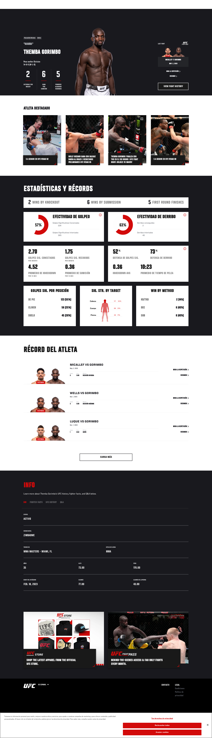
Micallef (77, 365)
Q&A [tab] (62, 502)
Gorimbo (96, 365)
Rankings (32, 10)
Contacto (165, 685)
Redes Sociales (159, 10)
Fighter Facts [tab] (36, 502)
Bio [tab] (25, 502)
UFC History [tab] (51, 502)
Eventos (21, 10)
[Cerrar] (208, 725)
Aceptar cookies (162, 732)
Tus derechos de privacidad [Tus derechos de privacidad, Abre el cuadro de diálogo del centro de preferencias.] (162, 719)
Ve (171, 10)
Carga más (106, 457)
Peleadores (45, 10)
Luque (75, 421)
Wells (75, 393)
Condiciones (180, 688)
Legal (177, 685)
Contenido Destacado (63, 10)
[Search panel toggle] (190, 10)
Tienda (183, 10)
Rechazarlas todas (162, 725)
